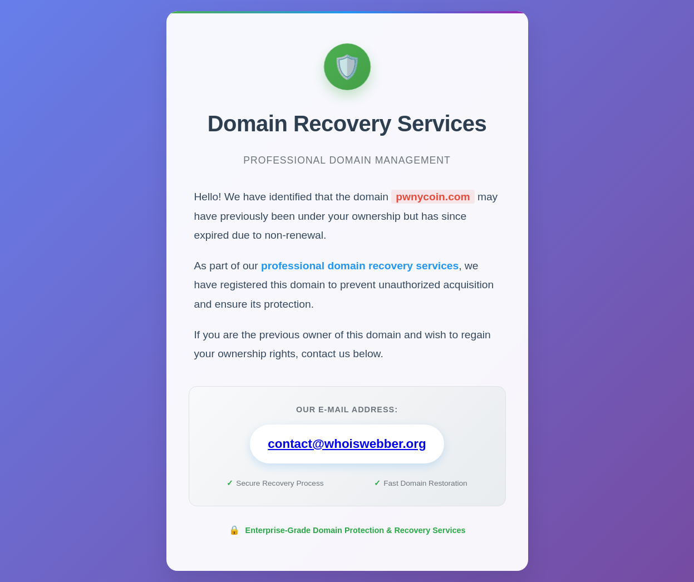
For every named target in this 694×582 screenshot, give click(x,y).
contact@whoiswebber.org (347, 444)
